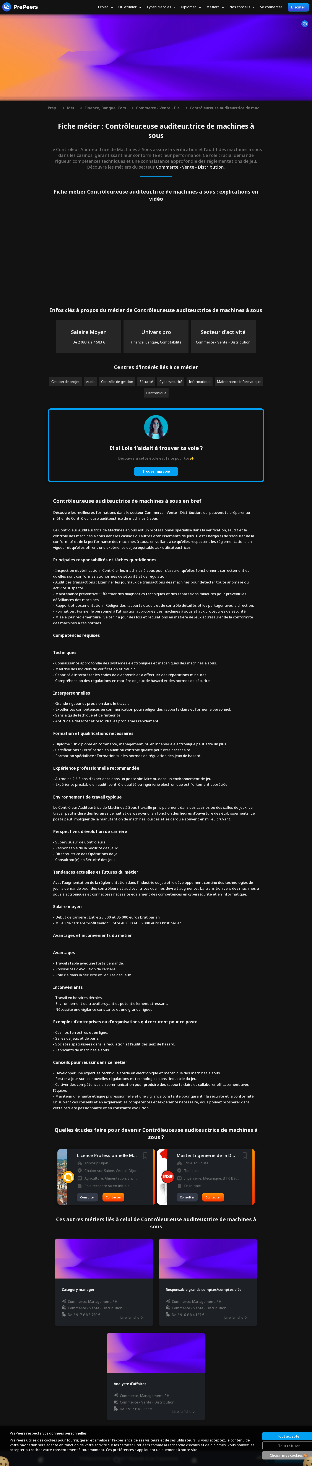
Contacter (113, 1197)
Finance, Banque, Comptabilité (107, 107)
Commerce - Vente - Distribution (159, 107)
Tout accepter (274, 1436)
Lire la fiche (131, 1317)
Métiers (72, 107)
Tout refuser (274, 1445)
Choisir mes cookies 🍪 (274, 1455)
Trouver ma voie (156, 471)
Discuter (298, 7)
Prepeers (54, 107)
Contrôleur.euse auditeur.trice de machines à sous (226, 107)
